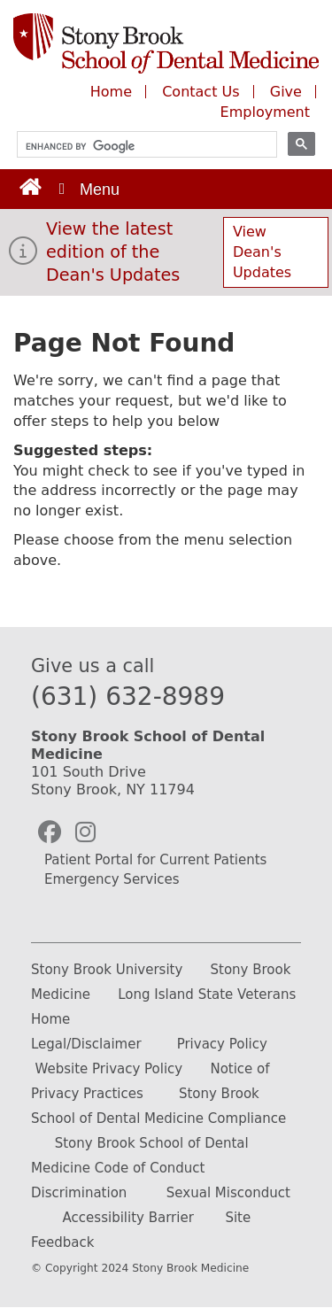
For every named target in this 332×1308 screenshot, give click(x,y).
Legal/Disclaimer (86, 1044)
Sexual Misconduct (228, 1193)
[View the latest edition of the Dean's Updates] (23, 256)
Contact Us (200, 91)
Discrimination (79, 1193)
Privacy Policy (222, 1044)
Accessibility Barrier (128, 1218)
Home (111, 91)
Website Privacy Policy (108, 1069)
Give (288, 91)
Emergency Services (112, 879)
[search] (139, 146)
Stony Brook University (106, 970)
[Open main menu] (87, 189)
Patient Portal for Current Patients (155, 860)
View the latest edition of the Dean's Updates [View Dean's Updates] (113, 252)
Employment (265, 112)
